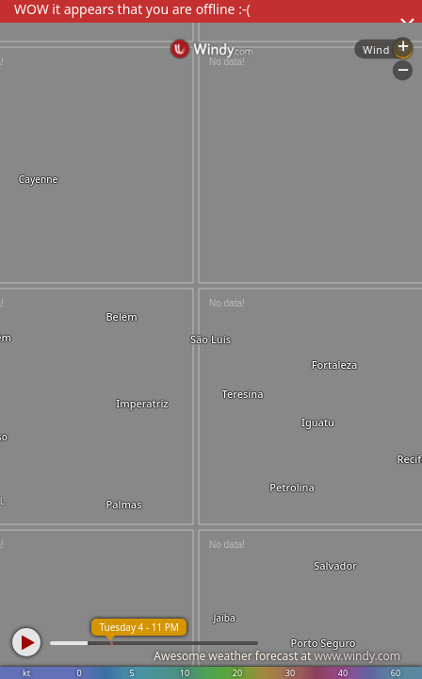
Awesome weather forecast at (277, 656)
